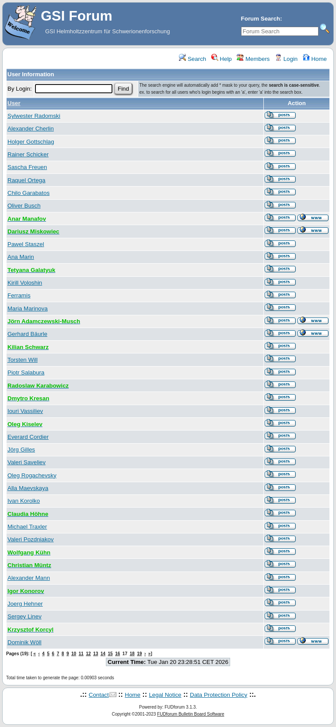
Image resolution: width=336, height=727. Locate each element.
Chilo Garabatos (28, 193)
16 (117, 653)
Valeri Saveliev (26, 462)
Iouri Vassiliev (25, 411)
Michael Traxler (27, 526)
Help (221, 59)
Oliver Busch (24, 205)
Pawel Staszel (25, 244)
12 (88, 653)
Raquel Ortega (26, 180)
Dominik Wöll (24, 642)
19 (139, 653)
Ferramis (19, 295)
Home (315, 59)
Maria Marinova (27, 308)
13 (95, 653)
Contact (99, 695)
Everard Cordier (28, 437)
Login (286, 59)
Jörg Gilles (21, 449)
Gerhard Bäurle (27, 334)
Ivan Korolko (23, 501)
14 (103, 653)
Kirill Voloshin (24, 282)
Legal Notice (165, 695)
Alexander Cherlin (30, 128)
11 (81, 653)
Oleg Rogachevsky (31, 475)
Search (192, 59)
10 (73, 653)
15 (110, 653)
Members (253, 59)
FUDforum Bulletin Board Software (190, 714)
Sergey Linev (24, 616)
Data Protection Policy (218, 695)
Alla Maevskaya (27, 488)
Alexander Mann (28, 578)
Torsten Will (22, 359)
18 (132, 653)
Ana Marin (20, 257)
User (14, 103)
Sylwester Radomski (33, 116)
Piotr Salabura (25, 372)
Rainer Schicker (28, 154)
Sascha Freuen (27, 167)
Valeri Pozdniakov (30, 539)
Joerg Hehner (25, 603)
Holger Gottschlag (30, 141)
